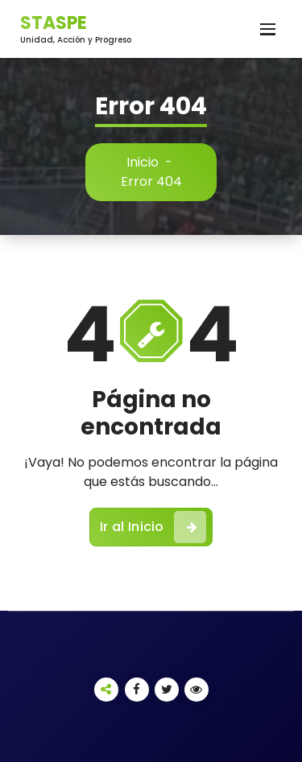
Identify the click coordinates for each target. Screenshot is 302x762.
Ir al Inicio (153, 527)
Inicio (142, 162)
